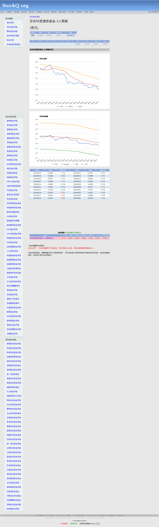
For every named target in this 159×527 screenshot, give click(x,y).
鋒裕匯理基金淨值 (13, 225)
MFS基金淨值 (11, 229)
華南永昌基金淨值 (13, 400)
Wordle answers (91, 515)
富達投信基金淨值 (13, 348)
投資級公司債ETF (90, 517)
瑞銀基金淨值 (11, 177)
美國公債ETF (63, 12)
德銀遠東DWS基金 (13, 396)
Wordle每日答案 (79, 515)
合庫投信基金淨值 (13, 448)
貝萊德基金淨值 (12, 134)
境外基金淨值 (11, 27)
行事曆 (86, 12)
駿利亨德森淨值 (12, 212)
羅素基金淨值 (11, 312)
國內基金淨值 (11, 31)
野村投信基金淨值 (13, 352)
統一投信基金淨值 (13, 444)
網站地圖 (102, 515)
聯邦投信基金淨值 (13, 474)
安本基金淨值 (35, 17)
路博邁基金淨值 (12, 321)
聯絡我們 (120, 515)
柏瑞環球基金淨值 (13, 208)
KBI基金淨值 (11, 216)
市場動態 (9, 12)
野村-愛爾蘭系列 (13, 286)
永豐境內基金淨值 (13, 418)
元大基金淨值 (11, 391)
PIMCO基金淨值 (13, 181)
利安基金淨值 (11, 199)
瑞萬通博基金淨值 (13, 264)
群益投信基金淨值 (13, 383)
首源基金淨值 (11, 294)
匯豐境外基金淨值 (13, 273)
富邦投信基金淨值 (13, 461)
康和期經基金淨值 (13, 487)
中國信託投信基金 (13, 496)
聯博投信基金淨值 (13, 344)
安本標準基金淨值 (13, 164)
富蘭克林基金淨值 (13, 147)
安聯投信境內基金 (13, 365)
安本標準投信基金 (13, 465)
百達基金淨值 (11, 242)
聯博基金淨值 (11, 121)
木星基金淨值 (11, 190)
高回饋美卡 (71, 517)
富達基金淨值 (11, 125)
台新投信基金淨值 (13, 452)
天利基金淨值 (11, 277)
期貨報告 (54, 12)
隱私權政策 (111, 515)
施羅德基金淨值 (12, 138)
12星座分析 (59, 515)
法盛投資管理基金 (13, 268)
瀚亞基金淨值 (11, 168)
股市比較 (46, 12)
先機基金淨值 (11, 334)
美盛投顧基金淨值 (13, 255)
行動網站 (68, 515)
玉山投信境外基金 (13, 281)
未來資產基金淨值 (13, 316)
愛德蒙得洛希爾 (12, 221)
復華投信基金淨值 (13, 431)
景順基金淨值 (11, 142)
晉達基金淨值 (11, 151)
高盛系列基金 (11, 173)
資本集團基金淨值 (13, 329)
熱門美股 (72, 12)
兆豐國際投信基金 (13, 500)
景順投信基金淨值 (13, 504)
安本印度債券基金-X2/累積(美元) (42, 238)
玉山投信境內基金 (13, 413)
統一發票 (50, 515)
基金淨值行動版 (12, 36)
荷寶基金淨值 (11, 290)
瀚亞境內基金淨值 (13, 361)
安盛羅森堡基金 (12, 303)
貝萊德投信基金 (12, 491)
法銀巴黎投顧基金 (13, 186)
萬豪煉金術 (64, 517)
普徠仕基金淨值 (12, 325)
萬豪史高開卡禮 (49, 517)
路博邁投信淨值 (12, 509)
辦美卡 (92, 12)
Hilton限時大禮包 (80, 517)
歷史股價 (16, 12)
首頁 (2, 12)
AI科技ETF (111, 517)
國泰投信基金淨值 (13, 426)
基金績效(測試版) (13, 44)
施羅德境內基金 (12, 387)
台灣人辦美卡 (40, 515)
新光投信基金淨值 (13, 422)
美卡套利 (56, 517)
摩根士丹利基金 (12, 299)
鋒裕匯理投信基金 (13, 478)
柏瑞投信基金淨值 (13, 370)
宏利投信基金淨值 (13, 439)
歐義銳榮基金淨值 (13, 260)
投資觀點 (79, 12)
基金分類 (31, 12)
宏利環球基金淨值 (13, 203)
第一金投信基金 (12, 374)
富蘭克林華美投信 (13, 357)
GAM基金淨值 (12, 251)
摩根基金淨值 (11, 155)
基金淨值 (24, 12)
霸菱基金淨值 (11, 129)
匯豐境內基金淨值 (13, 409)
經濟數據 (39, 12)
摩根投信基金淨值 (13, 378)
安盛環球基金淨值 (13, 308)
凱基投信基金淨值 (13, 457)
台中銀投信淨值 (12, 483)
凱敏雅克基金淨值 (13, 238)
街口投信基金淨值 (13, 404)
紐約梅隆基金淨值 (13, 247)
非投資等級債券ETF (102, 517)
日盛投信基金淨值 (13, 470)
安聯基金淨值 (11, 160)
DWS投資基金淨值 (13, 234)
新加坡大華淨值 (12, 195)
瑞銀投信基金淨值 (13, 435)
